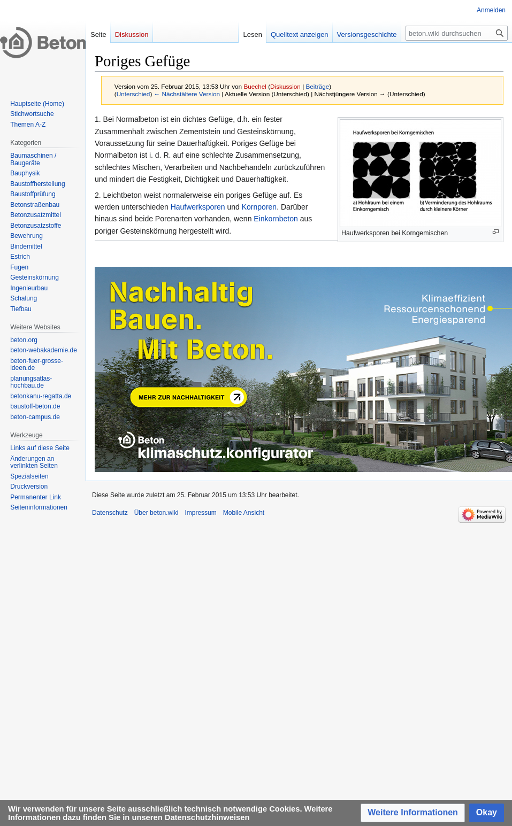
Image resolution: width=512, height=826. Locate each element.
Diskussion (285, 86)
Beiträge (317, 86)
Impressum (200, 512)
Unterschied (133, 93)
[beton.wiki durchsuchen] (457, 33)
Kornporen (259, 207)
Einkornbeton (276, 218)
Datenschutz (110, 512)
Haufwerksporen (198, 207)
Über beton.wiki (156, 512)
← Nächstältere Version (187, 93)
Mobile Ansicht (243, 512)
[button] (413, 813)
